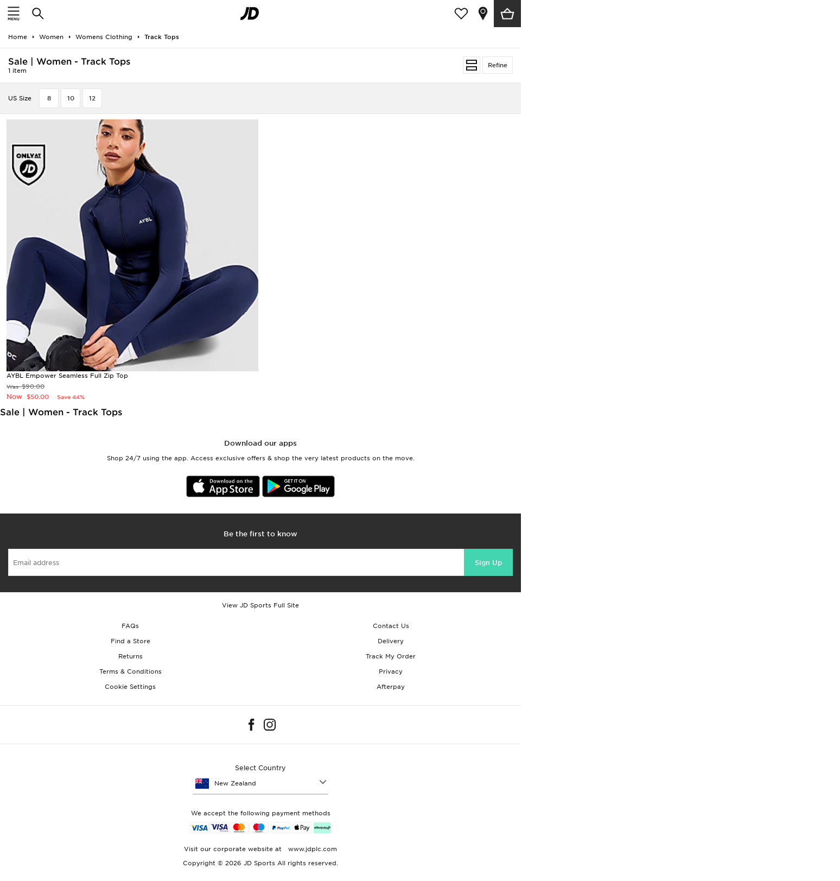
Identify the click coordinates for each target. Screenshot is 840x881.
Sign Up (488, 563)
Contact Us (391, 626)
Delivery (391, 641)
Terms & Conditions (130, 671)
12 (92, 98)
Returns (130, 656)
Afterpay (391, 686)
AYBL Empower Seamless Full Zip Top (67, 375)
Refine (497, 65)
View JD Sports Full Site (260, 605)
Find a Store (130, 641)
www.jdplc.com (311, 849)
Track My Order (391, 656)
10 (70, 98)
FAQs (130, 626)
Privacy (391, 671)
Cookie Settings (130, 686)
